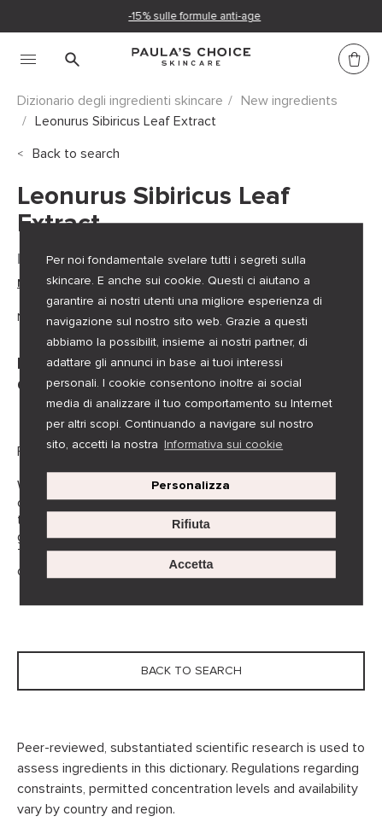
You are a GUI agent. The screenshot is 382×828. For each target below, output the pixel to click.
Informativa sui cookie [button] (223, 444)
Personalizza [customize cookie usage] (190, 485)
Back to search (76, 153)
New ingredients (289, 100)
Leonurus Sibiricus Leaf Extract (125, 121)
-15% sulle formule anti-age (195, 16)
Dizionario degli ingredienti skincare (120, 100)
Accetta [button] (190, 564)
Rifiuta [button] (191, 525)
